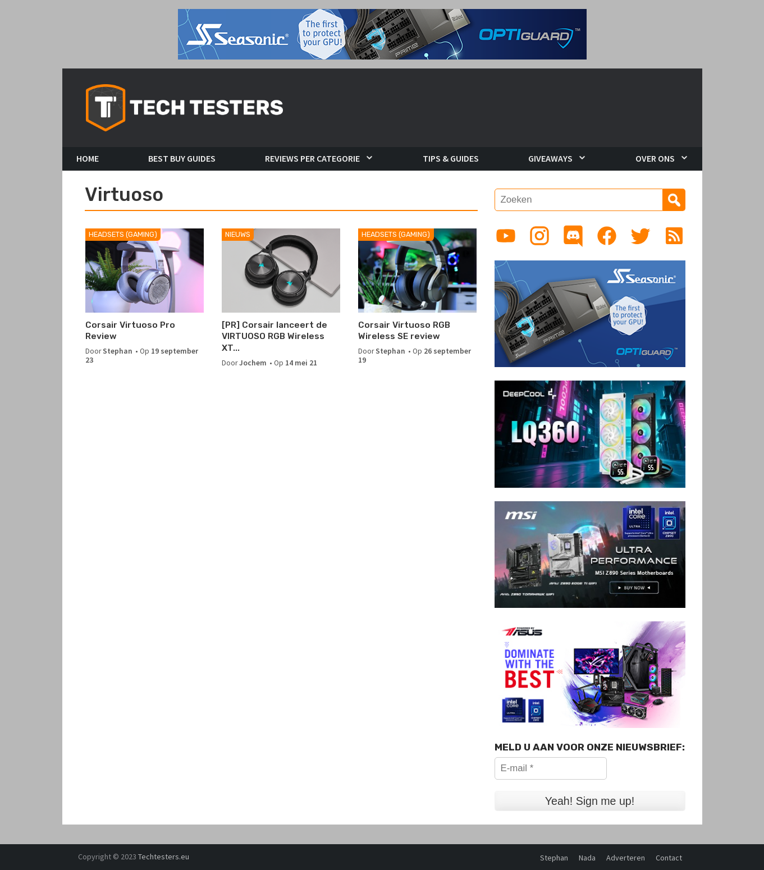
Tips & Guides (451, 158)
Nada (587, 858)
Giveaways (550, 158)
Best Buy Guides (182, 158)
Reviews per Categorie (312, 158)
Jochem (253, 363)
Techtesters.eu (163, 856)
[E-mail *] (551, 768)
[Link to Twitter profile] (640, 236)
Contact (669, 858)
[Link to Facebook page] (607, 236)
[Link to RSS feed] (674, 236)
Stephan (117, 351)
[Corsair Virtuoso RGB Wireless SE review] (417, 270)
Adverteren (625, 858)
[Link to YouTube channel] (506, 236)
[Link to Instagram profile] (539, 236)
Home (87, 158)
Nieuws (237, 234)
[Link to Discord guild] (573, 236)
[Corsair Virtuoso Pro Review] (144, 270)
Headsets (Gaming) (123, 234)
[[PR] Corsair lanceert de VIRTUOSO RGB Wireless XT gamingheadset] (281, 270)
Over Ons (655, 158)
